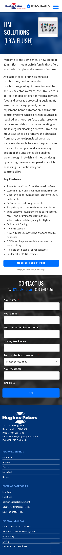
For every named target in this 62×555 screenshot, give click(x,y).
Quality (5, 541)
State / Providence (16, 341)
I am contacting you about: (21, 355)
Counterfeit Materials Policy (16, 506)
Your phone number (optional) (21, 327)
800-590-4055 (40, 6)
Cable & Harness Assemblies (16, 526)
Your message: (12, 368)
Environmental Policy (12, 511)
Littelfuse (7, 457)
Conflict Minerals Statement (16, 501)
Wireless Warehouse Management (19, 531)
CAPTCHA (9, 382)
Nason (5, 477)
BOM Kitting (8, 536)
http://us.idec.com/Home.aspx (31, 269)
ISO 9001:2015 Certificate (14, 440)
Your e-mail (12, 313)
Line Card (7, 491)
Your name (11, 299)
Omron (5, 467)
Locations (7, 496)
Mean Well (7, 472)
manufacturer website (31, 263)
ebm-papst (7, 462)
